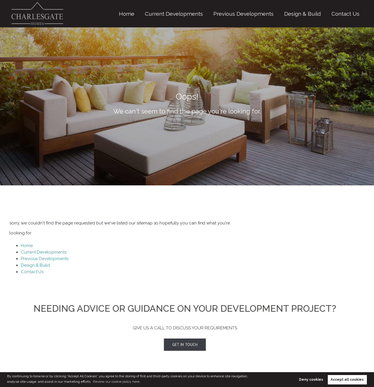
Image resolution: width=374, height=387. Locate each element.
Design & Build (315, 13)
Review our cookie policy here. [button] (116, 382)
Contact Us (349, 13)
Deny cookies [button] (311, 380)
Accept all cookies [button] (347, 380)
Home (178, 13)
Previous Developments (269, 13)
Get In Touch (177, 344)
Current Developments (215, 13)
